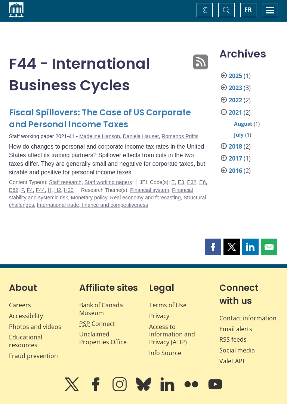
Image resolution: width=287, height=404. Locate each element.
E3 (181, 182)
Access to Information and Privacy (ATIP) (172, 334)
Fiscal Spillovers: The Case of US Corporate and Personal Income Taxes (100, 118)
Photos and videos (35, 327)
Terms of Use (167, 305)
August (243, 123)
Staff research (65, 182)
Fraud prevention (33, 356)
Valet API (231, 361)
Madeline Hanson (99, 136)
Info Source (165, 353)
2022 (235, 100)
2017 (235, 158)
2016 (235, 171)
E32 (192, 182)
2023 (235, 88)
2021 (235, 112)
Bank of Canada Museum (101, 309)
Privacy (159, 316)
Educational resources (25, 341)
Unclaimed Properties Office (103, 338)
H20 (69, 190)
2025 (235, 76)
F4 (30, 190)
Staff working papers (108, 182)
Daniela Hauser (141, 136)
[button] (213, 247)
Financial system (149, 190)
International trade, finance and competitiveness (92, 205)
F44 (40, 190)
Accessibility (26, 316)
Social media (237, 350)
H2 (57, 190)
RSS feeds (233, 339)
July (239, 134)
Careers (20, 305)
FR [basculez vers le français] (248, 10)
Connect (97, 324)
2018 (235, 146)
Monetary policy (89, 198)
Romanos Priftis (179, 136)
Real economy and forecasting (145, 198)
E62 (13, 190)
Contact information (248, 318)
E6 (202, 182)
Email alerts (235, 329)
